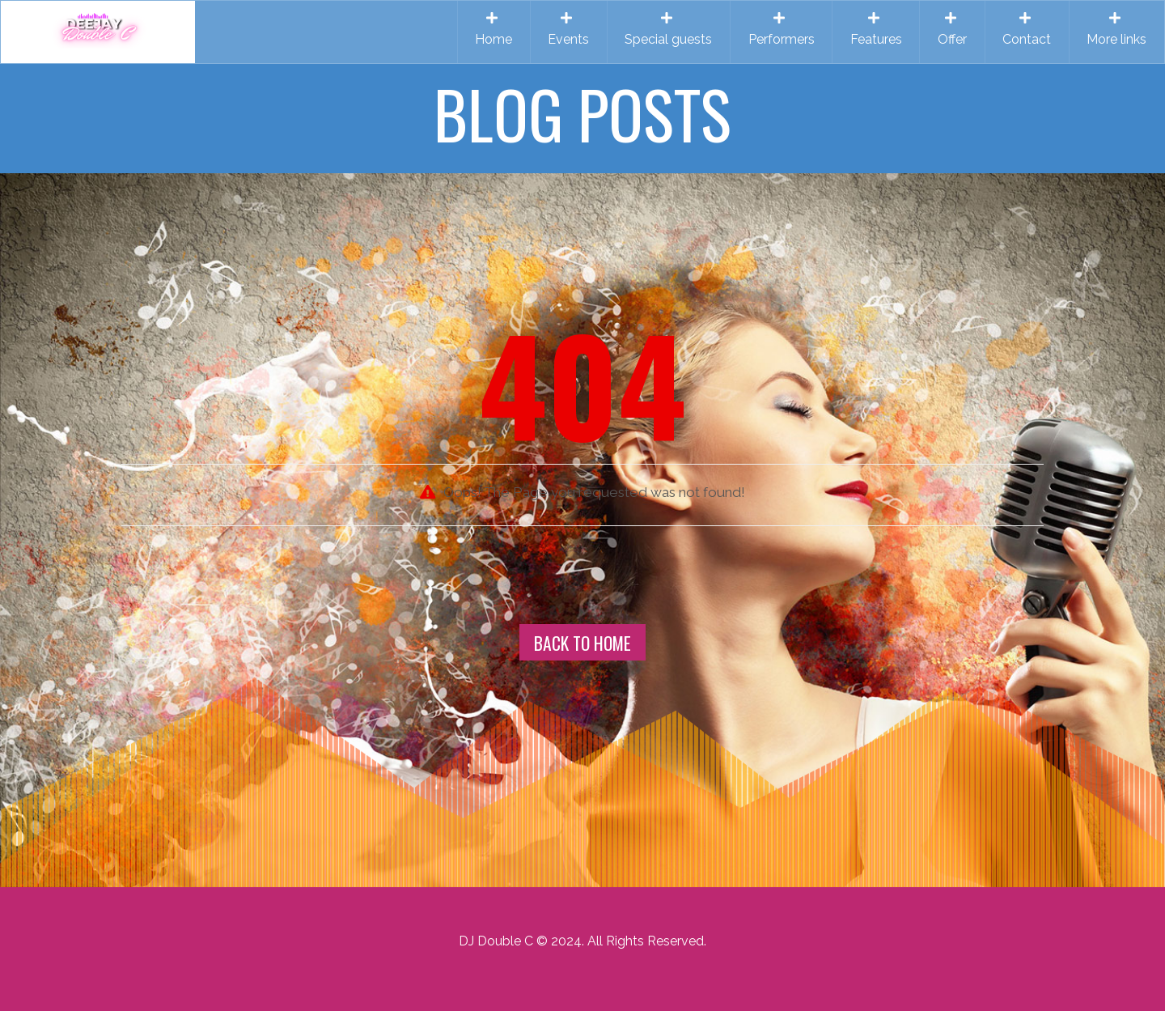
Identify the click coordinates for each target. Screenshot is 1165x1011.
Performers (781, 29)
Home (493, 29)
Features (876, 29)
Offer (952, 29)
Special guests (668, 29)
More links (1116, 29)
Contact (1026, 29)
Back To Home (582, 643)
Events (568, 29)
